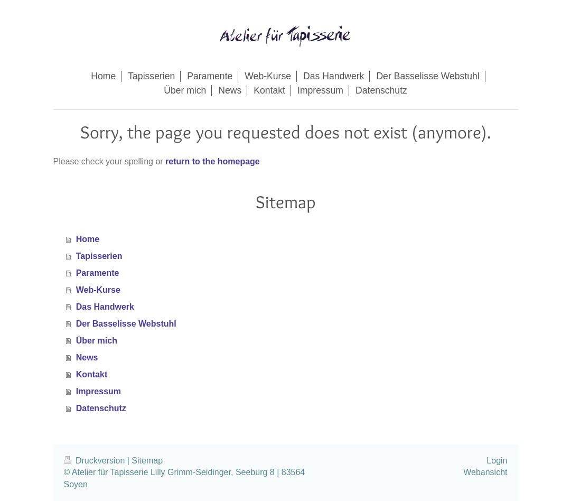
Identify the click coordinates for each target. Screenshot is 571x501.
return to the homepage (212, 161)
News (87, 357)
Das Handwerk (105, 306)
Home (87, 239)
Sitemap (147, 460)
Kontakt (92, 374)
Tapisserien (99, 256)
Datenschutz (101, 408)
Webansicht (485, 472)
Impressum (98, 391)
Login (496, 460)
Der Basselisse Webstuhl (126, 323)
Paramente (97, 272)
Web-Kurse (98, 289)
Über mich (96, 340)
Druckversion (95, 460)
